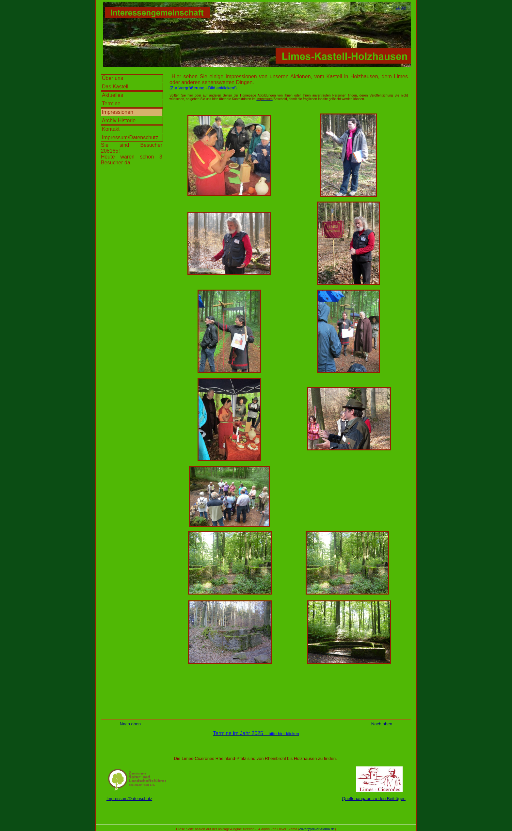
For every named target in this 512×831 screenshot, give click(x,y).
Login (400, 7)
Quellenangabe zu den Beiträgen (374, 798)
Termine (111, 103)
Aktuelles (112, 95)
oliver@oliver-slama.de (317, 829)
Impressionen (117, 112)
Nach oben (130, 723)
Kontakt (111, 129)
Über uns (112, 78)
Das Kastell (115, 86)
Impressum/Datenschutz (130, 137)
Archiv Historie (119, 120)
